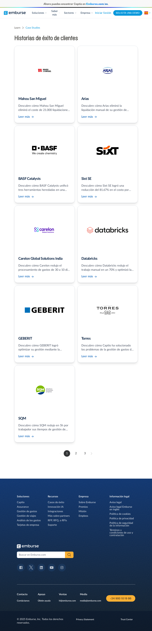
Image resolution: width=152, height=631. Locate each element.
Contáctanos (23, 601)
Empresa (87, 13)
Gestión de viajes (26, 516)
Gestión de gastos (27, 511)
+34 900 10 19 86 (120, 598)
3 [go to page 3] (85, 453)
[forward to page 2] (91, 453)
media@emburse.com (90, 601)
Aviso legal (116, 502)
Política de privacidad (122, 518)
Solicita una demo (128, 12)
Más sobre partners (59, 516)
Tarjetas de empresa (28, 525)
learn (17, 27)
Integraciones (55, 511)
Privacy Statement (85, 619)
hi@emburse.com (67, 601)
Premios (83, 507)
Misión (82, 511)
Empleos (83, 516)
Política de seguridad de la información (121, 524)
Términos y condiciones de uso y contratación (121, 533)
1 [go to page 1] (67, 453)
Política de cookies (120, 514)
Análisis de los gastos (29, 520)
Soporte (52, 525)
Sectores (70, 13)
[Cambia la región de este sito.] (147, 13)
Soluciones (39, 13)
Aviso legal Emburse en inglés (121, 508)
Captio (20, 502)
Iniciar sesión (103, 13)
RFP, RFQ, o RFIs (57, 520)
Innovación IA (56, 507)
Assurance (23, 507)
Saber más (55, 13)
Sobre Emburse (87, 502)
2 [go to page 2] (76, 453)
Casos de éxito (56, 502)
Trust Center (127, 619)
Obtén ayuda (44, 601)
